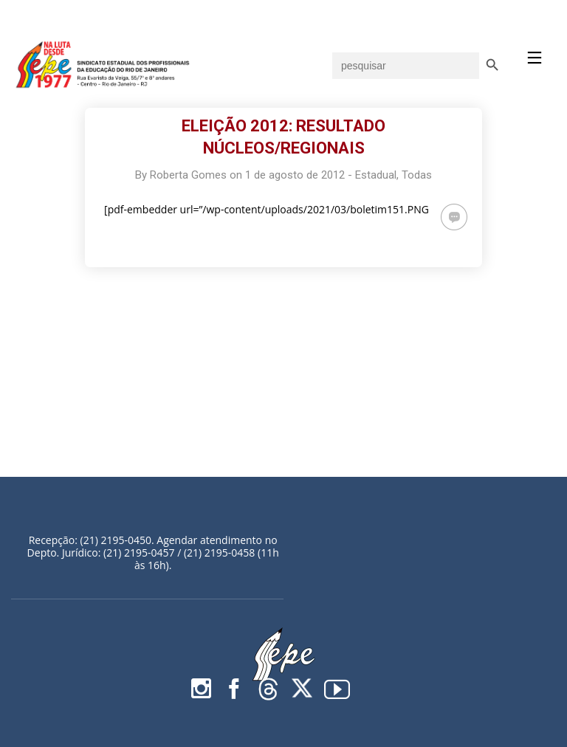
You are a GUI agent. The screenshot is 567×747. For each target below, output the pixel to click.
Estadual (375, 175)
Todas (417, 175)
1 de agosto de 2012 (295, 175)
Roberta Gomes (188, 175)
